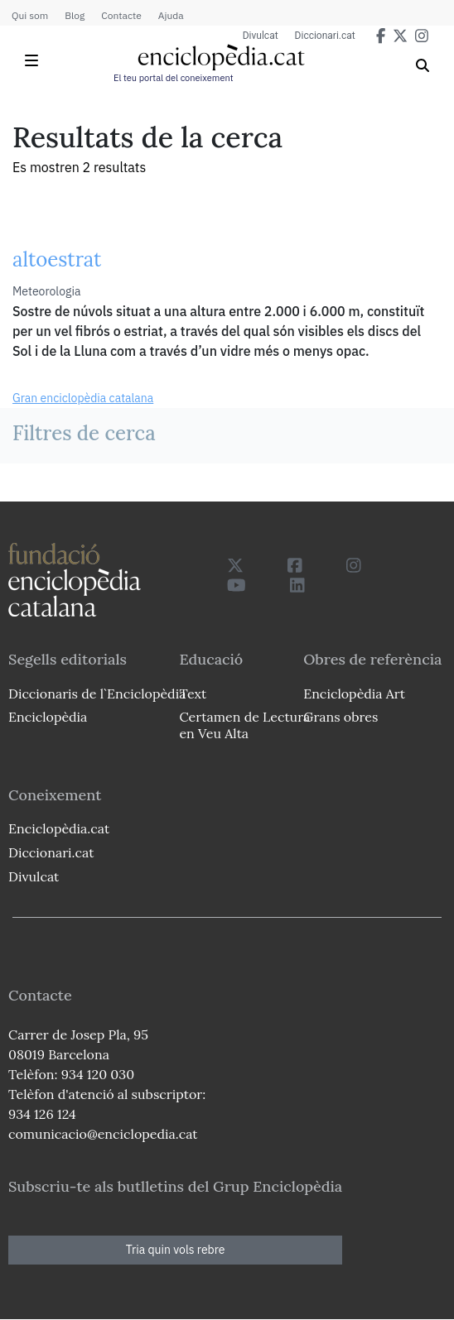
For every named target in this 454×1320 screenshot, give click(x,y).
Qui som (30, 15)
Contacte (121, 15)
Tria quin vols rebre (175, 1249)
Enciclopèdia (47, 716)
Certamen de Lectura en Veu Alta (244, 724)
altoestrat (56, 259)
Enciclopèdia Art (354, 693)
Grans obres (340, 716)
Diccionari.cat (325, 35)
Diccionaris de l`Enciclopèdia (97, 693)
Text (192, 693)
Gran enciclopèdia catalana (82, 398)
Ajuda (171, 15)
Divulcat (260, 35)
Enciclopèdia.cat (58, 828)
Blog (75, 15)
